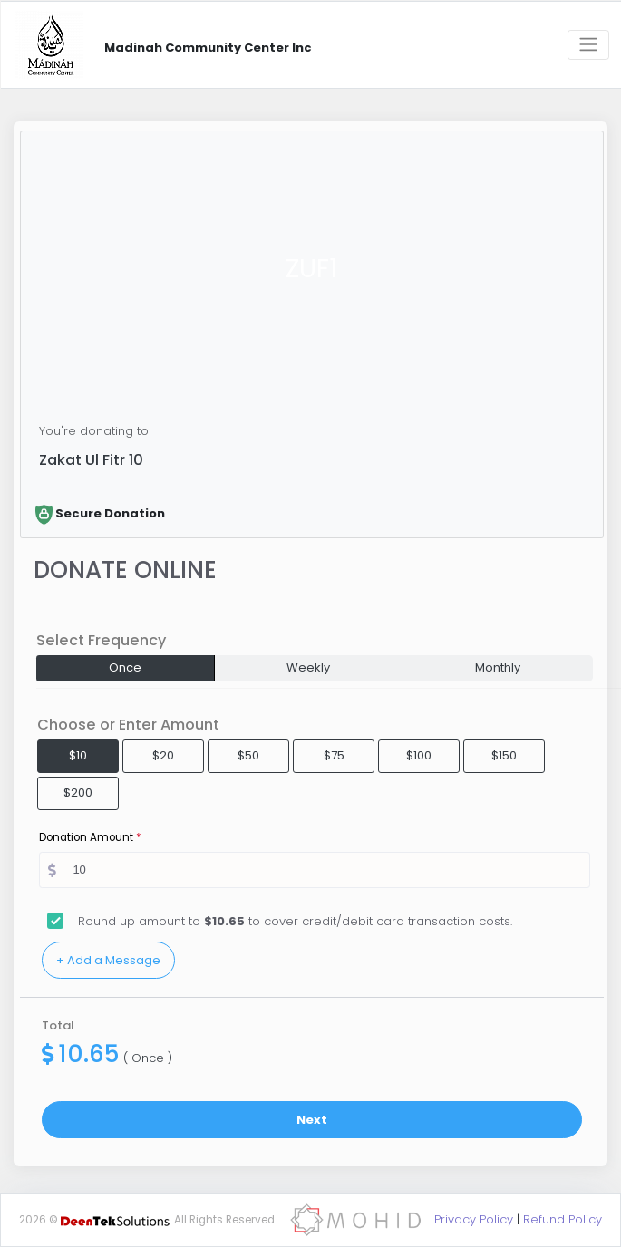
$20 (163, 755)
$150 (504, 755)
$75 (334, 755)
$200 (77, 792)
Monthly (497, 667)
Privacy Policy (473, 1219)
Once (125, 667)
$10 (78, 755)
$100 (419, 755)
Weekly (308, 667)
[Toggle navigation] (588, 45)
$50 (248, 755)
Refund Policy (562, 1219)
